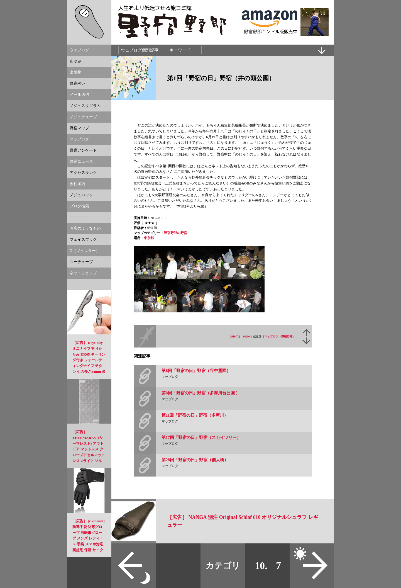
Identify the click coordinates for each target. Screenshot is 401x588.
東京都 (149, 238)
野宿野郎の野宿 (175, 233)
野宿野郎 (286, 336)
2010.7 (234, 336)
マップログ (271, 336)
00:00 (246, 336)
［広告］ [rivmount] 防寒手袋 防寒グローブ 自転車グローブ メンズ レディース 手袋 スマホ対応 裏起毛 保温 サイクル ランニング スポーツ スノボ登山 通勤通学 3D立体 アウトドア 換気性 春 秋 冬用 (88, 550)
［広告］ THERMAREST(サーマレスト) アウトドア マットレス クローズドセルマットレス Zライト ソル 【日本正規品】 (88, 449)
